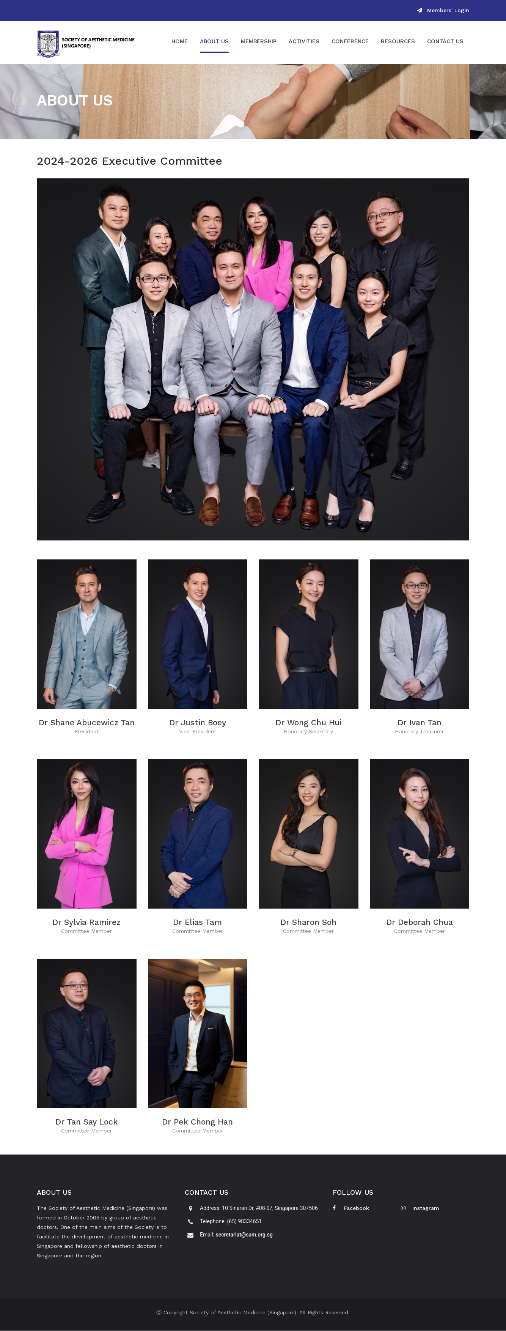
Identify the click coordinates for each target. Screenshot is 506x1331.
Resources (398, 41)
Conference (350, 41)
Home (179, 41)
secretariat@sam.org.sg (244, 1235)
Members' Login (443, 10)
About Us (214, 41)
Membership (259, 41)
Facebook (351, 1208)
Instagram (420, 1208)
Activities (304, 41)
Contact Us (445, 41)
